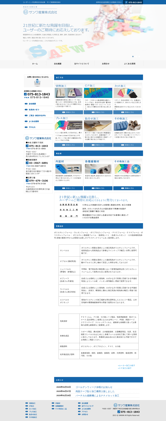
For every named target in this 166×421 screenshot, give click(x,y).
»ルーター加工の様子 (126, 365)
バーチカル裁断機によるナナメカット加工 (97, 395)
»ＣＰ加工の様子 (125, 368)
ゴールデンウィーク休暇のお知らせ (94, 387)
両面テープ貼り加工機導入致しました (95, 391)
